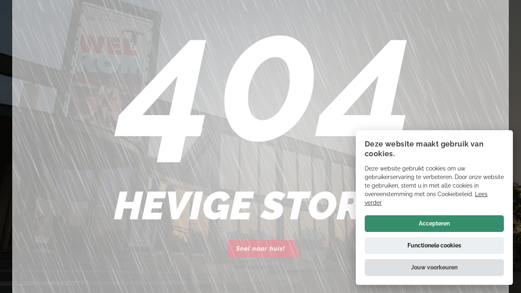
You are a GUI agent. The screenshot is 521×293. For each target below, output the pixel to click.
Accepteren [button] (434, 223)
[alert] (434, 207)
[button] (434, 267)
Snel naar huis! (260, 248)
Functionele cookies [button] (434, 245)
